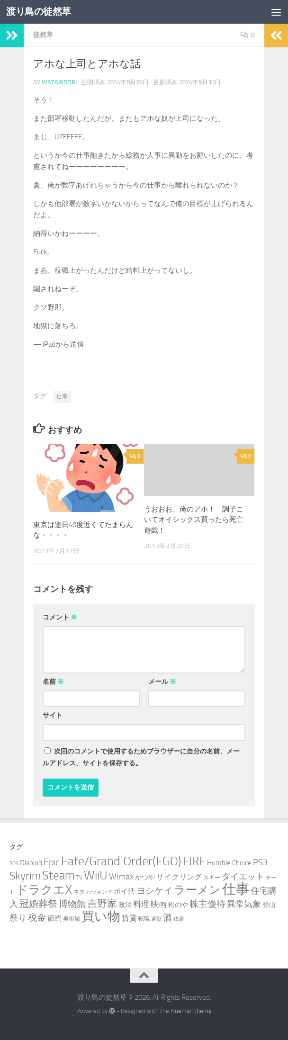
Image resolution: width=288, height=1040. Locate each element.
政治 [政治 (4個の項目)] (125, 905)
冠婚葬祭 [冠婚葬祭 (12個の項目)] (38, 903)
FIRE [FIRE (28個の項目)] (194, 861)
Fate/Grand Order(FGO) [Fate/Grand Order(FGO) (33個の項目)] (121, 861)
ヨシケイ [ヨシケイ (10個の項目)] (154, 891)
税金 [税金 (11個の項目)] (37, 917)
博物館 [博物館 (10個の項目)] (72, 904)
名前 (53, 682)
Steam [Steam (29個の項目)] (58, 875)
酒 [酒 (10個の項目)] (167, 918)
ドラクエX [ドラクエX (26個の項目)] (44, 890)
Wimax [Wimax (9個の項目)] (121, 876)
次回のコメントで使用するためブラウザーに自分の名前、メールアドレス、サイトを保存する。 (141, 757)
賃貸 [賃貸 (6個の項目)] (129, 918)
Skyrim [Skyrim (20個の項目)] (25, 876)
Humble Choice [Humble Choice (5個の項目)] (229, 863)
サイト (53, 715)
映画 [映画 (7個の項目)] (159, 904)
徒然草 (43, 35)
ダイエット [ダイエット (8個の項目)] (243, 876)
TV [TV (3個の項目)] (79, 877)
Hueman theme (191, 1010)
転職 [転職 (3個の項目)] (144, 918)
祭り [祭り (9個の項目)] (18, 918)
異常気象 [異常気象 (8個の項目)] (244, 904)
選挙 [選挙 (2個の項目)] (156, 919)
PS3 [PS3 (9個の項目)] (260, 862)
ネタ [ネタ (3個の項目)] (79, 891)
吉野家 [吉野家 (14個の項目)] (102, 903)
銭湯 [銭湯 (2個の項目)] (178, 919)
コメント (60, 617)
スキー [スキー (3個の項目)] (211, 877)
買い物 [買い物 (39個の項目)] (100, 916)
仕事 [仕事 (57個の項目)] (236, 889)
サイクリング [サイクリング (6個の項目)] (179, 876)
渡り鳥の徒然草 (40, 12)
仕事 (62, 396)
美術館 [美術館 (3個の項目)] (71, 918)
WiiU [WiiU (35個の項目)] (96, 875)
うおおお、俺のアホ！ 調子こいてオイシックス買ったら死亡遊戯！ (193, 520)
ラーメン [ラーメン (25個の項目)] (197, 890)
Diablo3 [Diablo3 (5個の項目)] (31, 863)
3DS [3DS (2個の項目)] (13, 864)
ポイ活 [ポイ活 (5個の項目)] (124, 891)
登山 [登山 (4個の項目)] (269, 905)
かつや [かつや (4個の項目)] (145, 877)
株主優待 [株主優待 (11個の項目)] (207, 903)
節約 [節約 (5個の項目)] (54, 918)
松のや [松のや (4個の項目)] (178, 905)
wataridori (59, 82)
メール (162, 682)
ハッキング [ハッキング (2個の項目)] (99, 892)
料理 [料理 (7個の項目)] (141, 904)
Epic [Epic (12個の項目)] (52, 862)
